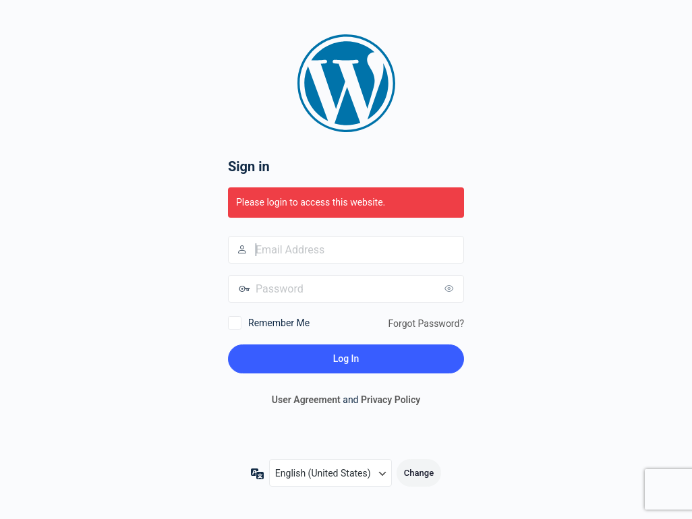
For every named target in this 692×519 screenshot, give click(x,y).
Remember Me (279, 322)
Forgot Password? (426, 323)
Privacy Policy (390, 399)
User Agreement (306, 399)
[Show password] (450, 288)
